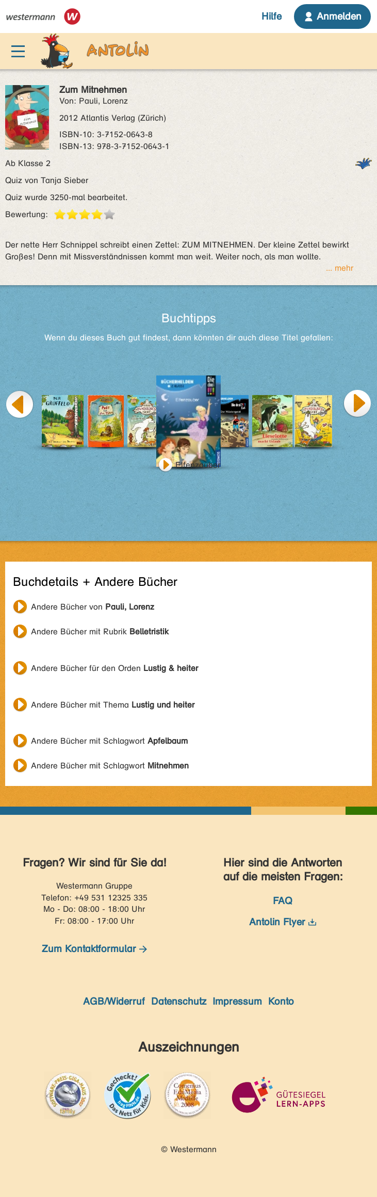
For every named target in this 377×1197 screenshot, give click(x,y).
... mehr (339, 268)
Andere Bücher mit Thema (112, 705)
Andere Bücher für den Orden (114, 668)
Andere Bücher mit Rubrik (100, 631)
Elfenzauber (197, 465)
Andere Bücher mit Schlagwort (109, 741)
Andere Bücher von (92, 607)
